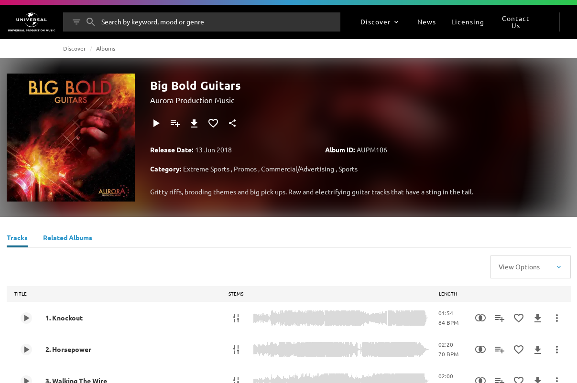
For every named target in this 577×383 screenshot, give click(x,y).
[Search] (91, 22)
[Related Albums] (67, 238)
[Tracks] (17, 238)
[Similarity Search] (480, 318)
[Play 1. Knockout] (26, 318)
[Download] (194, 123)
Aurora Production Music (192, 100)
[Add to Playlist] (175, 123)
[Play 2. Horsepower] (26, 349)
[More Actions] (557, 318)
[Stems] (236, 318)
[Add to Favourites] (213, 123)
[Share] (232, 123)
